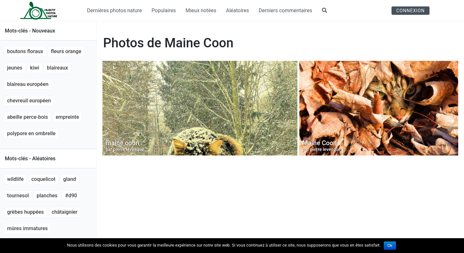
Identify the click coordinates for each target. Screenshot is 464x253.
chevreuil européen (29, 101)
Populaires (163, 10)
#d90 (71, 195)
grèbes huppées (25, 212)
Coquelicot (43, 179)
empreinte (67, 117)
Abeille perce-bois (27, 117)
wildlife (15, 179)
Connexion (410, 10)
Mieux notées (201, 10)
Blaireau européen (27, 84)
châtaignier (64, 212)
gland (69, 179)
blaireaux (57, 68)
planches (47, 195)
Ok (389, 245)
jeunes (14, 68)
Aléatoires (237, 10)
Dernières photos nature (114, 10)
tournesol (18, 195)
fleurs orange (66, 51)
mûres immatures (27, 228)
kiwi (34, 68)
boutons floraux (25, 51)
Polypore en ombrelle (31, 133)
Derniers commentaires (285, 10)
